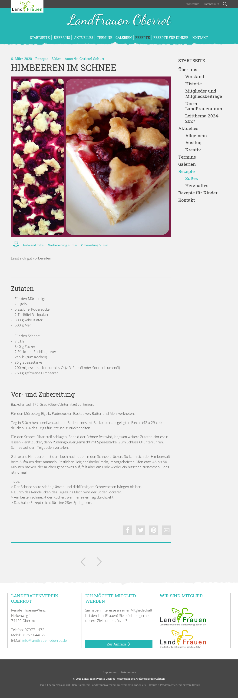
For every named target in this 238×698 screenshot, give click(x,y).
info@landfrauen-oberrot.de (44, 640)
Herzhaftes (196, 185)
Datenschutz (211, 4)
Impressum (192, 4)
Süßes (56, 58)
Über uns (61, 37)
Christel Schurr (91, 58)
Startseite (40, 37)
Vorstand (194, 76)
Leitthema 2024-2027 (202, 118)
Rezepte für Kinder (170, 37)
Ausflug (193, 142)
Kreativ (193, 150)
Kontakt (200, 37)
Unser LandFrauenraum (203, 106)
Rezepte (142, 37)
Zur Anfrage (119, 644)
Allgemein (196, 135)
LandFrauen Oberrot (119, 20)
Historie (193, 83)
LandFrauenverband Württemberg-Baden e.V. (119, 685)
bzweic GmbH (191, 685)
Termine (104, 37)
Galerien (124, 37)
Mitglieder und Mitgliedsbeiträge (203, 93)
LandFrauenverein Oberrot (98, 678)
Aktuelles (83, 37)
